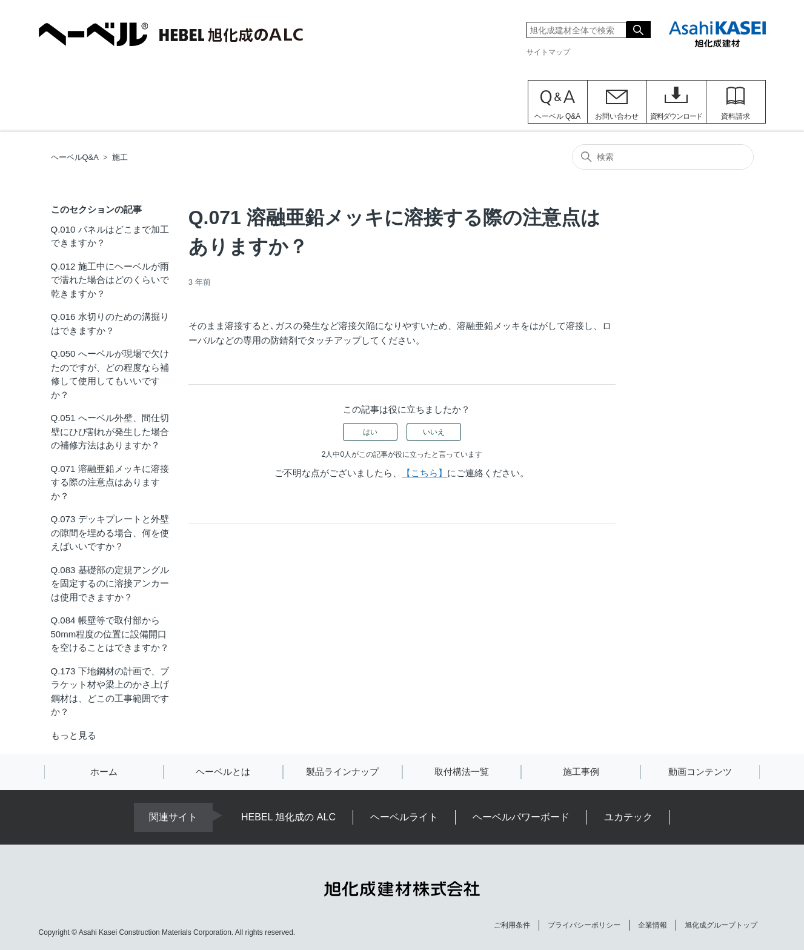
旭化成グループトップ (721, 925)
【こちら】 (424, 473)
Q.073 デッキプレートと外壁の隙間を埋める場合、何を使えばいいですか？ (110, 532)
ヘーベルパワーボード (521, 817)
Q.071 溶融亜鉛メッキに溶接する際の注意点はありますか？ (110, 482)
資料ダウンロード (676, 116)
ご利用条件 (512, 925)
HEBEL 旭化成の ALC (288, 817)
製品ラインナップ (342, 771)
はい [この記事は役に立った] (370, 432)
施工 (120, 157)
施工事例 (581, 771)
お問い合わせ (617, 116)
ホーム (104, 771)
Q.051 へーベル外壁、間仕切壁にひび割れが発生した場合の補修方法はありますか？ (110, 431)
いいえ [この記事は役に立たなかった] (434, 432)
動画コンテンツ (700, 771)
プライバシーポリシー (584, 925)
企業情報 (652, 925)
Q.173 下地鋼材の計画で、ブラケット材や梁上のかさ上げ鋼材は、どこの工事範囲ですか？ (110, 691)
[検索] (663, 157)
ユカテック (628, 817)
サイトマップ (548, 52)
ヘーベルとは (223, 771)
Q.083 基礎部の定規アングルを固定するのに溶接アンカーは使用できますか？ (110, 583)
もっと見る (73, 735)
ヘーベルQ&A (75, 157)
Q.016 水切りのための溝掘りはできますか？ (110, 323)
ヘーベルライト (404, 817)
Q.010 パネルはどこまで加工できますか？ (110, 236)
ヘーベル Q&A (557, 116)
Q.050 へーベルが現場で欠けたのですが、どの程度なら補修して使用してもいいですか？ (110, 374)
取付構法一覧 (461, 771)
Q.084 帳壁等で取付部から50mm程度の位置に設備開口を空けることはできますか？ (110, 634)
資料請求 (735, 116)
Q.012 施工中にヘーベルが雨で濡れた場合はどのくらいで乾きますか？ (110, 280)
